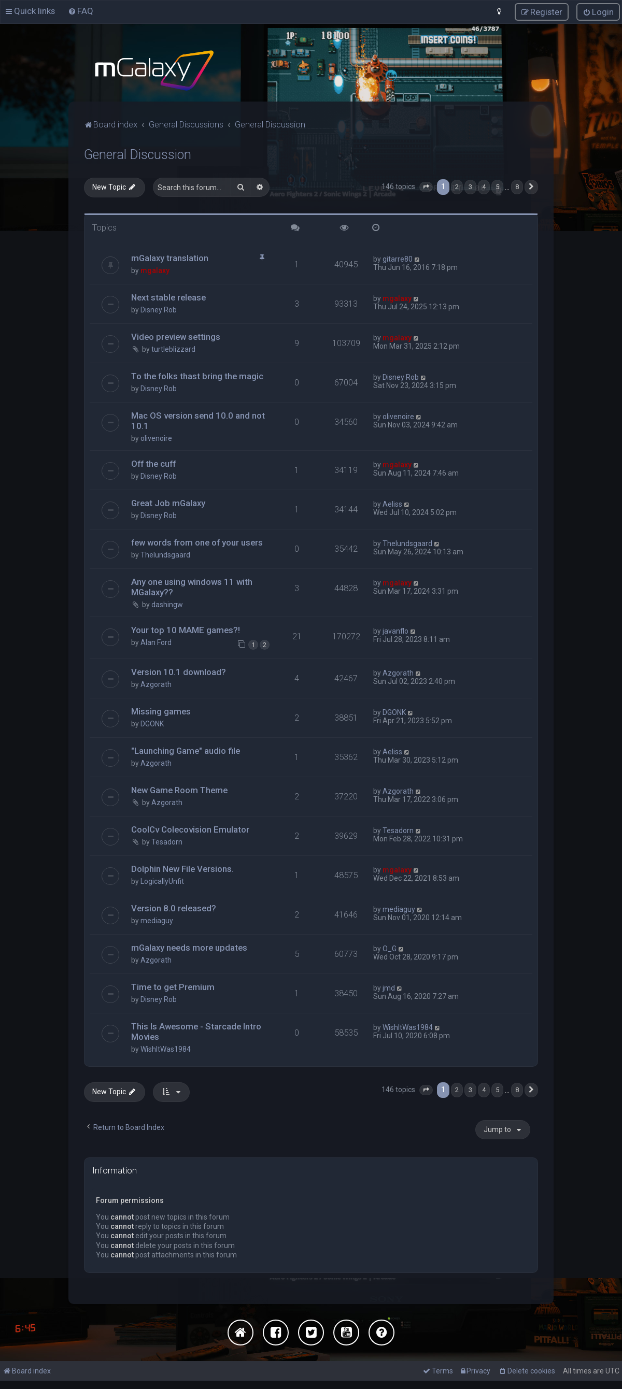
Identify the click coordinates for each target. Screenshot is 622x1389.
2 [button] (457, 186)
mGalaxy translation (169, 257)
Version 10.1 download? (178, 671)
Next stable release (168, 297)
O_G (390, 948)
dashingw (167, 604)
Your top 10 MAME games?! (185, 629)
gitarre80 (398, 258)
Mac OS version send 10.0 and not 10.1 (198, 420)
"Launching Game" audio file (185, 750)
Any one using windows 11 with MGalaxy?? (191, 586)
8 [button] (517, 186)
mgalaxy (154, 270)
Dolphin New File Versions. (182, 868)
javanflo (395, 630)
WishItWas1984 (165, 1048)
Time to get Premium (173, 986)
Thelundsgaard (165, 554)
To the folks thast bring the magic (197, 375)
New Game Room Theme (179, 789)
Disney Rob (158, 309)
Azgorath (156, 684)
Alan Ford (156, 642)
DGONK (152, 723)
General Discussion (137, 154)
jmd (389, 987)
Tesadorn (166, 841)
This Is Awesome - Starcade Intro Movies (196, 1031)
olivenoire (156, 438)
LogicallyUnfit (162, 881)
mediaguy (156, 920)
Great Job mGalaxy (168, 502)
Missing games (161, 711)
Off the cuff (153, 463)
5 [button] (497, 186)
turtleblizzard (173, 349)
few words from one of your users (197, 542)
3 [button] (470, 186)
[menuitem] (80, 11)
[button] (426, 186)
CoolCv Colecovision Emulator (190, 829)
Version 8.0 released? (173, 908)
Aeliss (392, 503)
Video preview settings (175, 336)
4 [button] (484, 186)
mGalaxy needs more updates (189, 947)
